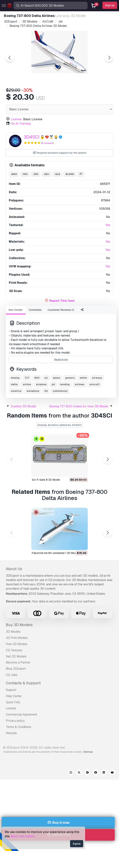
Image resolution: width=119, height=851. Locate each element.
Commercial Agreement (21, 714)
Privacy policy (15, 721)
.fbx (25, 174)
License (11, 708)
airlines (79, 384)
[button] (107, 459)
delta (14, 384)
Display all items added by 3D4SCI (59, 425)
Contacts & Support (23, 683)
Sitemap (88, 751)
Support (11, 690)
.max (14, 174)
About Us (14, 568)
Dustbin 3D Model (23, 406)
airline (27, 384)
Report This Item (62, 301)
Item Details (16, 310)
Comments (35, 310)
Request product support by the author (59, 153)
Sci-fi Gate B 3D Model (46, 479)
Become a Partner (18, 662)
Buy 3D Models (19, 624)
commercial (60, 391)
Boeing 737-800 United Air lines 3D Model (78, 406)
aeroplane (33, 391)
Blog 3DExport (16, 669)
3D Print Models (17, 638)
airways (97, 377)
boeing (15, 377)
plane (56, 377)
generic (70, 377)
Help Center (14, 696)
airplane (41, 384)
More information (23, 836)
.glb (57, 174)
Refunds (11, 733)
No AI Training (21, 124)
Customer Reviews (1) (61, 310)
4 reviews (47, 143)
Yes (107, 225)
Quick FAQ (13, 702)
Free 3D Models (16, 644)
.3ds (35, 174)
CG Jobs (11, 675)
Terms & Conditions (18, 727)
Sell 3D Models (16, 656)
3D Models (13, 632)
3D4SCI (31, 137)
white (83, 377)
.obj (46, 174)
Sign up (109, 5)
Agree (77, 843)
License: (16, 119)
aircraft (94, 384)
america (16, 391)
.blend (69, 174)
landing (65, 384)
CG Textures (14, 650)
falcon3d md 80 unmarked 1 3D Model (55, 553)
